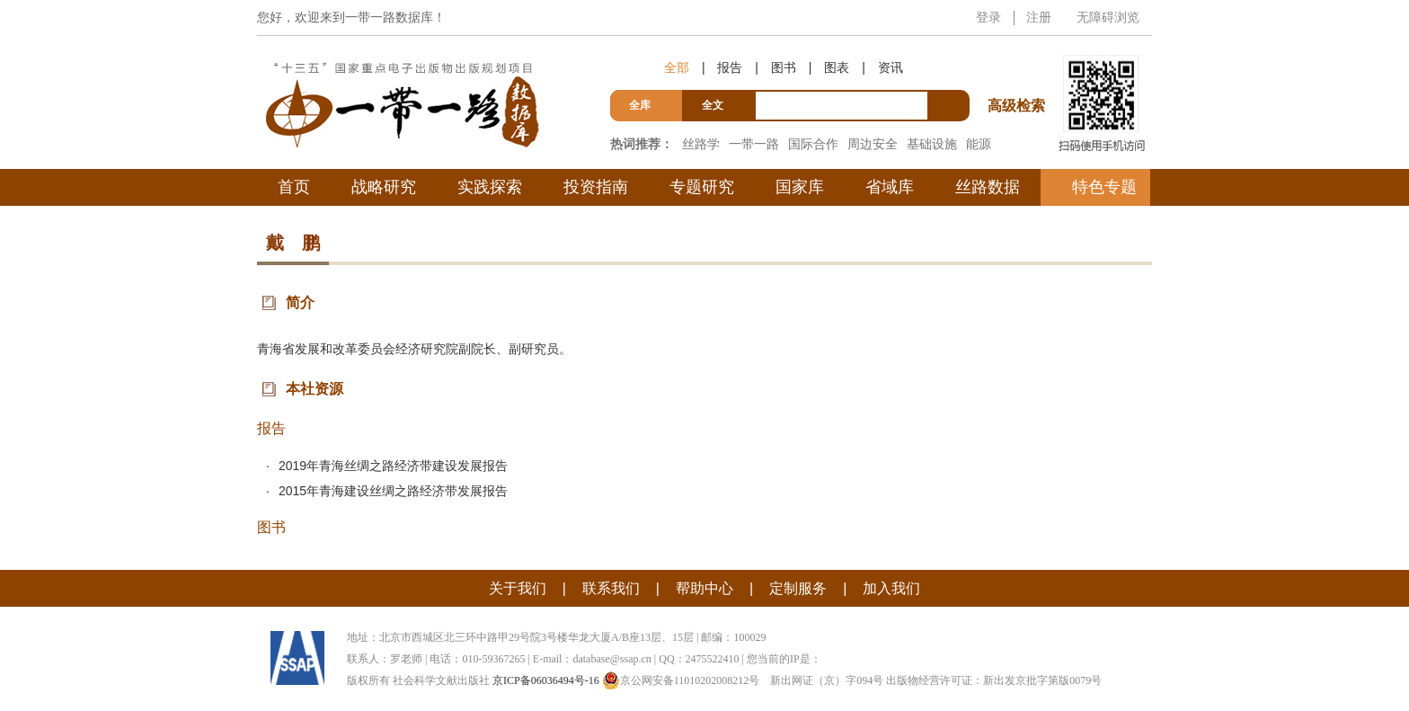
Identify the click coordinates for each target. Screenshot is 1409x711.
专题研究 (701, 187)
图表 (836, 67)
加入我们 (891, 588)
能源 (978, 144)
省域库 (889, 187)
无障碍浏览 (1108, 17)
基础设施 (932, 144)
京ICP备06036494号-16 (545, 680)
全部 (676, 67)
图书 (783, 67)
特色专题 (1104, 187)
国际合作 (813, 144)
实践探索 (489, 187)
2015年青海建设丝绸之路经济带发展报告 (393, 491)
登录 (988, 17)
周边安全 (872, 144)
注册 (1038, 17)
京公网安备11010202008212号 (681, 680)
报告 (729, 67)
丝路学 (701, 144)
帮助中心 (704, 588)
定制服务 (798, 588)
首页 (294, 187)
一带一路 (754, 144)
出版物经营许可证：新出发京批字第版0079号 (994, 680)
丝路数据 (987, 187)
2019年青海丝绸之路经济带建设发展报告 (393, 465)
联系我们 (611, 588)
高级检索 (1019, 72)
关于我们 (517, 588)
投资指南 (595, 187)
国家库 (799, 187)
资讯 (890, 67)
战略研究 (383, 187)
